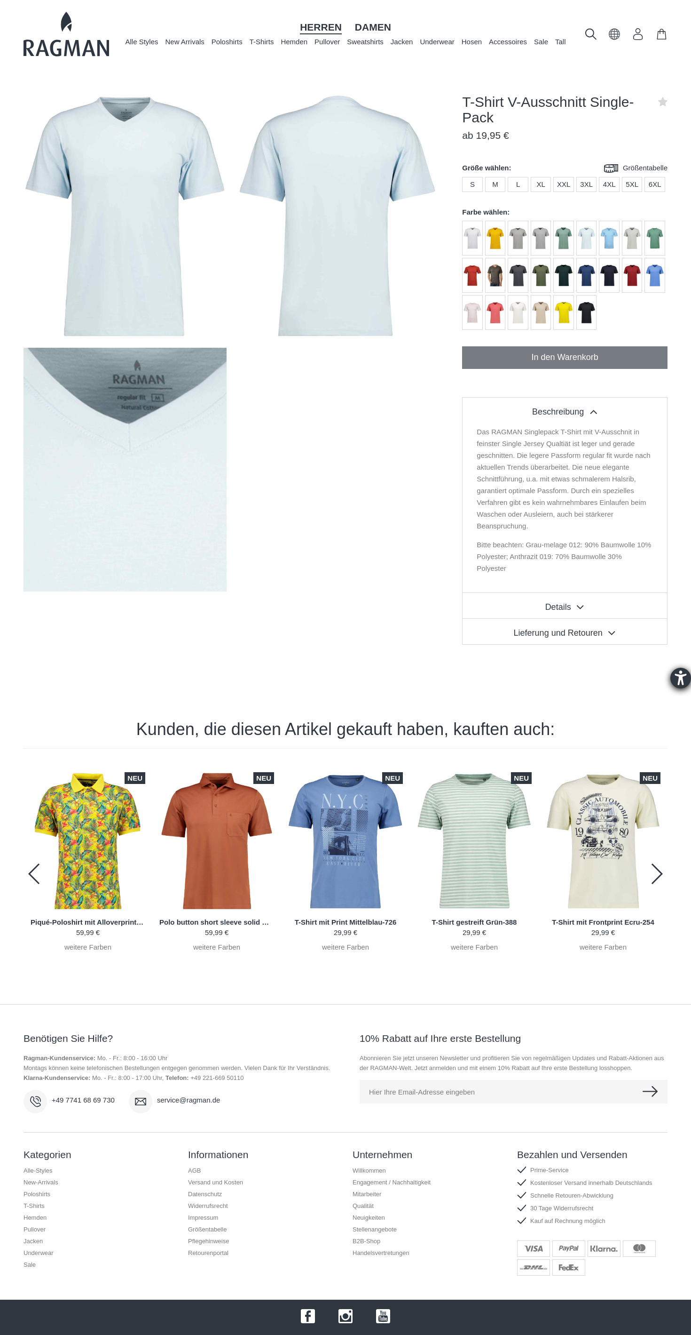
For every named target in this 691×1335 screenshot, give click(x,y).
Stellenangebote (375, 1229)
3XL (586, 184)
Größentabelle (635, 168)
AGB (194, 1170)
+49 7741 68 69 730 (83, 1100)
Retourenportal (208, 1252)
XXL (563, 184)
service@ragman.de (188, 1100)
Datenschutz (205, 1194)
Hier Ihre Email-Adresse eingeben (422, 1092)
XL (540, 184)
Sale (541, 42)
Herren (321, 27)
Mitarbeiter (367, 1194)
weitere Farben (87, 947)
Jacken (402, 42)
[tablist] (565, 410)
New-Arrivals (41, 1182)
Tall (560, 42)
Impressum (203, 1217)
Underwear (437, 42)
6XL (655, 184)
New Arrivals (184, 42)
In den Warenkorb (564, 357)
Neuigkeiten (369, 1217)
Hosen (472, 42)
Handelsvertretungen (381, 1252)
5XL (632, 184)
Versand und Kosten (215, 1182)
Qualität (363, 1205)
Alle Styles (141, 42)
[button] (614, 37)
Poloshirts (227, 42)
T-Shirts (262, 42)
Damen (373, 27)
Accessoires (508, 42)
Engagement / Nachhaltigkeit (392, 1182)
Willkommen (369, 1170)
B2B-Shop (366, 1241)
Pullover (327, 42)
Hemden (294, 42)
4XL (609, 184)
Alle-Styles (38, 1170)
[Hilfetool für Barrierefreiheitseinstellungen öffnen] (680, 678)
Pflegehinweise (208, 1241)
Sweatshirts (365, 42)
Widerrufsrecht (208, 1205)
